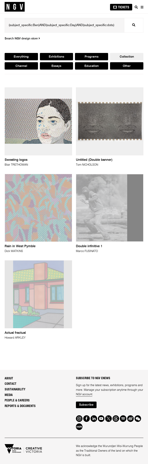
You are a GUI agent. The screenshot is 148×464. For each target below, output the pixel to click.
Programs (91, 56)
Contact (10, 383)
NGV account (84, 394)
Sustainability (15, 389)
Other (127, 66)
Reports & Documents (20, 406)
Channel (21, 66)
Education (91, 66)
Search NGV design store (22, 38)
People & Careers (17, 400)
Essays (56, 66)
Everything (21, 56)
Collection (127, 56)
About (9, 378)
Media (9, 395)
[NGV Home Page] (15, 6)
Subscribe (86, 404)
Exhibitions (56, 56)
